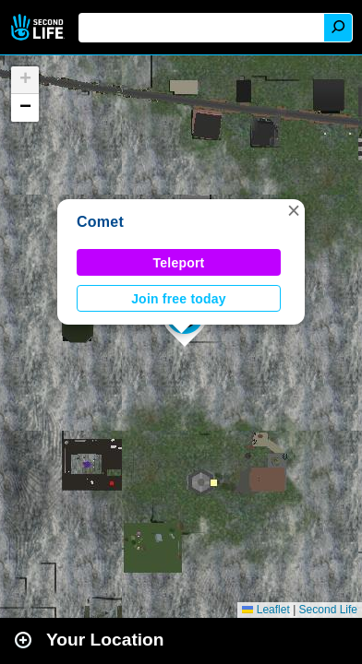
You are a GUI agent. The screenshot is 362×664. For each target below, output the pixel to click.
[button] (294, 210)
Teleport (179, 262)
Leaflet (265, 609)
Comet (100, 222)
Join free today (178, 298)
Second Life (39, 27)
